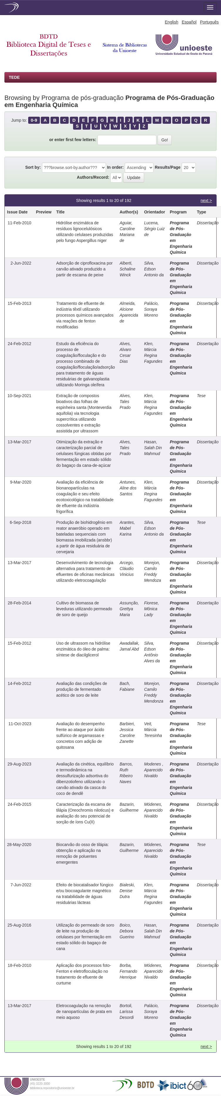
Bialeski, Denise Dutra (127, 890)
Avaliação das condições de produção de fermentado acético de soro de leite (81, 689)
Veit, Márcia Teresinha (153, 729)
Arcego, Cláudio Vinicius (126, 568)
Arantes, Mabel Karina (127, 528)
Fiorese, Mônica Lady (151, 609)
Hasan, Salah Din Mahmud (153, 447)
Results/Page (167, 167)
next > (206, 200)
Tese (201, 395)
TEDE (14, 77)
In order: (115, 167)
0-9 (34, 120)
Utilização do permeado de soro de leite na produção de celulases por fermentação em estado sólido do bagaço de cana (85, 937)
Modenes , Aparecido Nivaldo (153, 770)
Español (189, 22)
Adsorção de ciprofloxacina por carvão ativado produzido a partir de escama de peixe (84, 269)
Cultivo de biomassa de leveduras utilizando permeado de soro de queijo (84, 609)
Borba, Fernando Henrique (128, 971)
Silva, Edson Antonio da (154, 269)
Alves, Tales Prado (125, 401)
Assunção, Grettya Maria (129, 609)
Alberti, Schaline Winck (127, 269)
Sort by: (33, 167)
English (171, 22)
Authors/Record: (93, 177)
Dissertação (208, 222)
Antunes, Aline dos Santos (127, 488)
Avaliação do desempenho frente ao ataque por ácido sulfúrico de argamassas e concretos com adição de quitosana (80, 735)
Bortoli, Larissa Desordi (126, 1011)
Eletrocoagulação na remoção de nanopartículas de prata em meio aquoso (84, 1011)
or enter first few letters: (72, 139)
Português (209, 22)
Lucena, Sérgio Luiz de (154, 228)
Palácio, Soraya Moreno (151, 309)
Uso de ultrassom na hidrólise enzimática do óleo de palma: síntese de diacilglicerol (83, 649)
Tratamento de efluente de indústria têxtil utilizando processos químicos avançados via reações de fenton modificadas (84, 315)
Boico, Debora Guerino (126, 931)
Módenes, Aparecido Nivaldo (153, 810)
